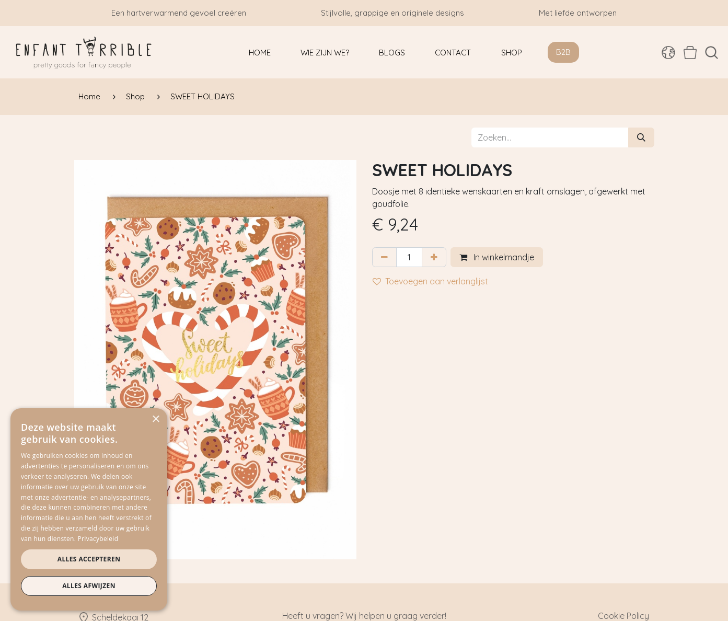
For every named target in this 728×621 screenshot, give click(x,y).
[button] (711, 52)
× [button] (155, 419)
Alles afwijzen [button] (88, 585)
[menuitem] (260, 52)
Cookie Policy (623, 616)
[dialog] (88, 509)
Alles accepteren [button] (89, 559)
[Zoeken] (641, 137)
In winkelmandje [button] (496, 257)
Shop (135, 96)
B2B (563, 52)
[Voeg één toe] (434, 257)
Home (89, 96)
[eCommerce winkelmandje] (690, 52)
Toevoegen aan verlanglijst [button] (430, 281)
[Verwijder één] (384, 257)
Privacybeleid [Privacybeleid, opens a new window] (98, 538)
